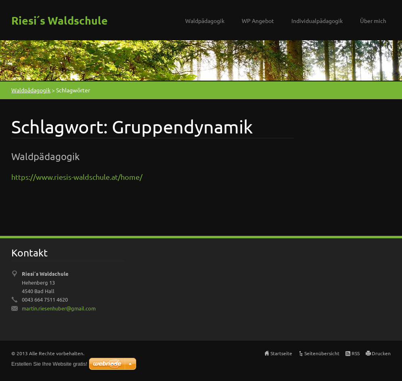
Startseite (281, 353)
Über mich (373, 20)
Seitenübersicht (321, 353)
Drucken (381, 353)
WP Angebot (258, 20)
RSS (356, 353)
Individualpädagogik (317, 20)
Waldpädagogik (204, 20)
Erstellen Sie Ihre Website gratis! (49, 364)
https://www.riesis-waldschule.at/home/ (76, 177)
